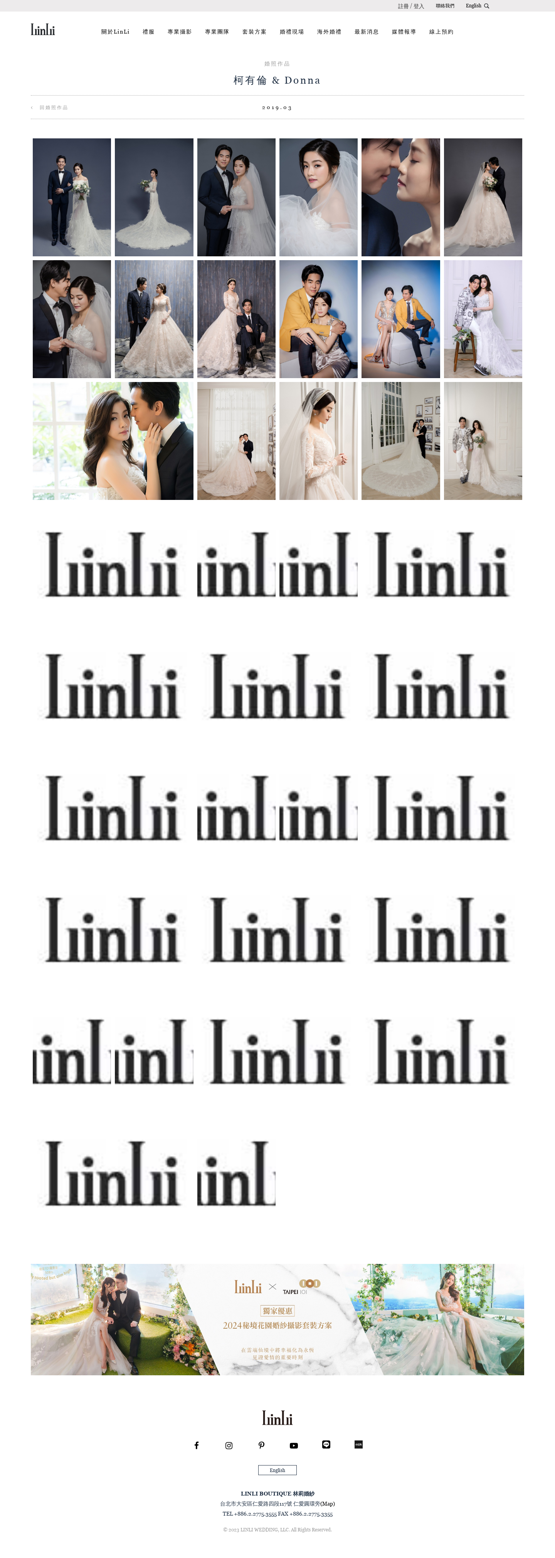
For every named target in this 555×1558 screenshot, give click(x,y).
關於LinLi (115, 31)
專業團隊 (217, 31)
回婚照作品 (50, 107)
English (473, 5)
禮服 (149, 31)
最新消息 (367, 31)
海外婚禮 (329, 31)
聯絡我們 (445, 5)
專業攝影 (180, 31)
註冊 (403, 6)
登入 (419, 6)
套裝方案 (254, 31)
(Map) (327, 1503)
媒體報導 (404, 31)
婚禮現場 (292, 31)
